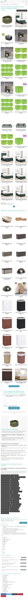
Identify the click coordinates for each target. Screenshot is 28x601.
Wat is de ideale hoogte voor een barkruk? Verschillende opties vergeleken (14, 564)
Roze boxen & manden (14, 480)
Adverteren (5, 590)
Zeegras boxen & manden (15, 496)
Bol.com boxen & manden (15, 487)
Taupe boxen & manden (15, 478)
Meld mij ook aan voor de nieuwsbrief (10, 405)
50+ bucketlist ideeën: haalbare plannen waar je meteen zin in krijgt (14, 560)
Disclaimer (5, 578)
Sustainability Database (7, 534)
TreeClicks (5, 526)
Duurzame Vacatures (6, 531)
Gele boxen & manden (4, 513)
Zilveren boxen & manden (5, 482)
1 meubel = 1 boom (6, 587)
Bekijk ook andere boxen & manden (14, 210)
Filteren (19, 10)
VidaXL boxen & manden (5, 486)
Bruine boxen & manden (5, 489)
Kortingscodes (5, 586)
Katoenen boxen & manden (5, 487)
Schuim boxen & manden (14, 500)
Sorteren (24, 10)
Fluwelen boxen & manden (14, 489)
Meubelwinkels (5, 580)
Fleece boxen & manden (5, 511)
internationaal (13, 531)
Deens (4, 552)
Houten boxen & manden (5, 500)
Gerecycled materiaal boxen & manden (7, 477)
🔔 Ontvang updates (14, 408)
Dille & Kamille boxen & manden (6, 498)
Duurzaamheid (5, 585)
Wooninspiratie (5, 591)
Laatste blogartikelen (6, 555)
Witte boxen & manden (5, 493)
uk (3, 551)
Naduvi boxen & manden (14, 486)
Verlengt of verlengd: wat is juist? (14, 557)
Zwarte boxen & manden (5, 509)
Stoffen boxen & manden (5, 480)
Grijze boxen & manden (14, 482)
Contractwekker (6, 532)
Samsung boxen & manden (5, 502)
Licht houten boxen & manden (6, 505)
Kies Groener (5, 530)
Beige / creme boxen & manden (20, 477)
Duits (4, 547)
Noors (4, 542)
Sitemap (4, 579)
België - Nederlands (6, 539)
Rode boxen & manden (14, 475)
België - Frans (5, 540)
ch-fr (4, 546)
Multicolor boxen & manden (17, 491)
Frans (4, 538)
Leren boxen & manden (14, 509)
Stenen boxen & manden (16, 498)
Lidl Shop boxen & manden (5, 484)
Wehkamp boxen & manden (5, 504)
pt (3, 548)
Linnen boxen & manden (14, 493)
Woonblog (5, 577)
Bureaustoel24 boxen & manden (6, 491)
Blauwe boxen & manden (5, 507)
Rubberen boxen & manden (5, 495)
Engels (4, 549)
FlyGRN (4, 528)
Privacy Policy (5, 582)
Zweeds (4, 543)
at (3, 553)
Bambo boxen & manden (5, 496)
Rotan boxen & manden (15, 484)
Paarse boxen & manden (16, 505)
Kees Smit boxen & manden (5, 478)
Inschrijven (23, 522)
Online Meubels (5, 575)
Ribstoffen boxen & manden (14, 511)
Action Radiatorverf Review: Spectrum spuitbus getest (14, 570)
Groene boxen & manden (15, 495)
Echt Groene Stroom (6, 529)
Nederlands (5, 537)
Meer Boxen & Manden (14, 386)
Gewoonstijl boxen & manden (16, 504)
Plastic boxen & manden (15, 502)
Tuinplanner (5, 588)
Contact (4, 592)
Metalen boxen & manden (5, 475)
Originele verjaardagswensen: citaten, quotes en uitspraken (14, 567)
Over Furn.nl (5, 576)
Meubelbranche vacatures (7, 584)
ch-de (4, 544)
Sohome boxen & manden (15, 507)
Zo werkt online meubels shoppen (9, 581)
